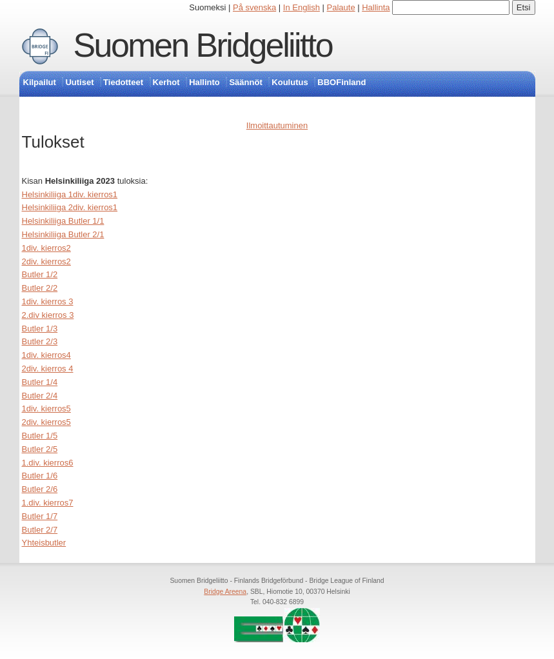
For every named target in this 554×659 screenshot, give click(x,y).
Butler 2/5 (40, 449)
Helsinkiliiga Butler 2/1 (63, 234)
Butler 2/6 (40, 489)
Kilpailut (39, 82)
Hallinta (376, 7)
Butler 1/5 (40, 435)
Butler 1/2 (40, 274)
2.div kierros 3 (48, 315)
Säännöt (245, 82)
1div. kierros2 (46, 248)
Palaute (341, 7)
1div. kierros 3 (48, 301)
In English (301, 7)
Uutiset (79, 82)
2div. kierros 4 (48, 368)
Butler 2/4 (40, 395)
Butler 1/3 (40, 328)
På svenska (254, 7)
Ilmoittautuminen (277, 125)
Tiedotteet (123, 82)
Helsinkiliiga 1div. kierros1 (70, 194)
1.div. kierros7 (48, 502)
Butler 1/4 (40, 382)
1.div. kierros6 (48, 462)
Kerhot (166, 82)
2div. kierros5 (46, 422)
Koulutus (290, 82)
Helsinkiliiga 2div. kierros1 (70, 207)
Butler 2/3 (40, 341)
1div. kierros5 (46, 408)
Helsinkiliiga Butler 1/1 (63, 221)
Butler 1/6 (40, 475)
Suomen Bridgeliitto (203, 45)
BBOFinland (341, 82)
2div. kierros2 (46, 261)
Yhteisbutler (44, 542)
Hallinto (204, 82)
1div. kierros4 (46, 355)
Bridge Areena (225, 591)
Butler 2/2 (40, 288)
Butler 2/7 (40, 530)
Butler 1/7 (40, 516)
